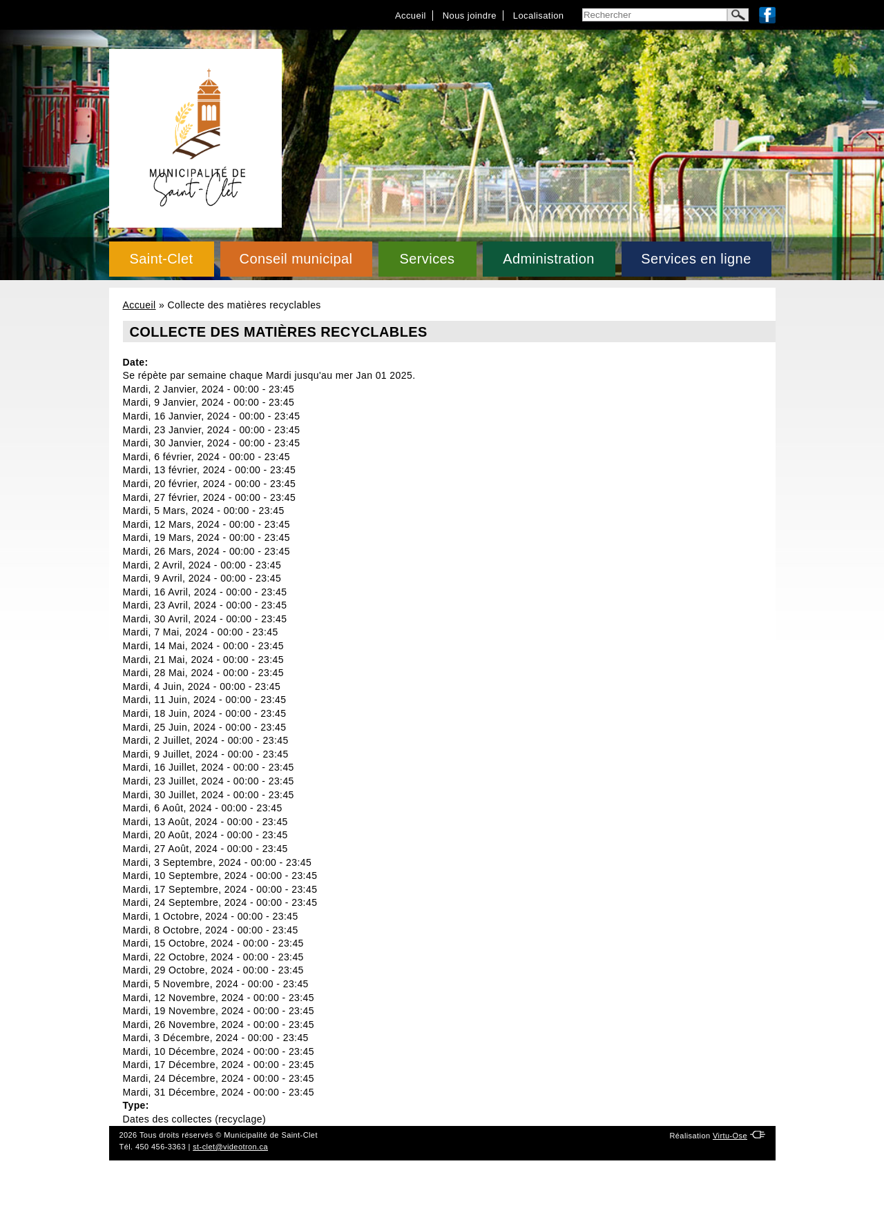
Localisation (538, 15)
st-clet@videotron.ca (230, 1147)
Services (426, 258)
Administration (549, 258)
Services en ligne (696, 258)
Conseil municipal (296, 258)
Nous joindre (470, 15)
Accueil (410, 15)
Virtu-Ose (730, 1135)
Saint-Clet (161, 258)
